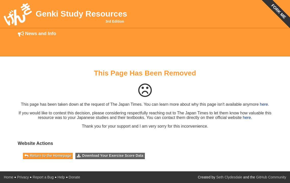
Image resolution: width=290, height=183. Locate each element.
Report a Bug (43, 177)
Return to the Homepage (48, 156)
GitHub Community (271, 177)
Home (8, 177)
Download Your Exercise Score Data (110, 156)
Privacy (23, 177)
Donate (74, 177)
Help (61, 177)
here (264, 104)
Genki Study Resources (81, 13)
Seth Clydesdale (229, 177)
